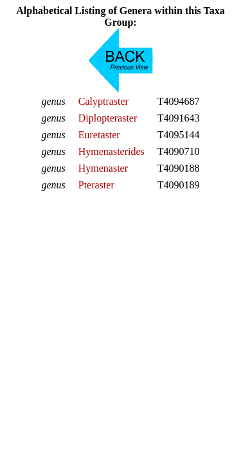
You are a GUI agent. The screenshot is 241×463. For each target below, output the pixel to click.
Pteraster (96, 184)
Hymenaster (103, 168)
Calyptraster (103, 101)
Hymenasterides (111, 151)
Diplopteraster (108, 118)
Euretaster (99, 134)
